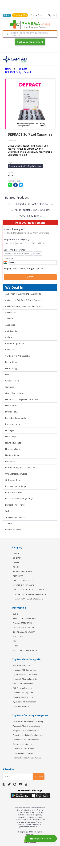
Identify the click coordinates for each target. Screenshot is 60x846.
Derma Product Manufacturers (26, 739)
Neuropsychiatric (13, 449)
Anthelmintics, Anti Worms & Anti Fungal (23, 294)
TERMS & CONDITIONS (22, 571)
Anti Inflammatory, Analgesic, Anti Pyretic (23, 306)
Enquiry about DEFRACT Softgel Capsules (30, 268)
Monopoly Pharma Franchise (25, 679)
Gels (7, 374)
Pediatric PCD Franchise (23, 697)
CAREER (16, 562)
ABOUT (16, 553)
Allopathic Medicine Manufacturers (28, 735)
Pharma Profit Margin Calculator (29, 594)
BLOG (15, 614)
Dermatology (11, 368)
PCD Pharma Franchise (22, 688)
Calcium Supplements (15, 343)
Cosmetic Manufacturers (23, 744)
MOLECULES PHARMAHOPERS (25, 650)
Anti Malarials (11, 312)
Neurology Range (13, 442)
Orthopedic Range (13, 480)
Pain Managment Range (15, 486)
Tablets (8, 523)
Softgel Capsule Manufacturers (26, 730)
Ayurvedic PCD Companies (24, 702)
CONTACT (17, 558)
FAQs (15, 641)
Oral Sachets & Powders (16, 473)
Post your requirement (30, 41)
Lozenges (9, 430)
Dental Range (11, 362)
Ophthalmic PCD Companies (25, 674)
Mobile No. (9, 258)
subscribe (39, 777)
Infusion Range (12, 411)
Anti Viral (9, 318)
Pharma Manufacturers (23, 753)
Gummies (9, 387)
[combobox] (30, 34)
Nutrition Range (12, 455)
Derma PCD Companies (23, 692)
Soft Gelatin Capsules (14, 517)
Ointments (10, 461)
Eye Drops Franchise (21, 665)
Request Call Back (40, 838)
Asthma (8, 337)
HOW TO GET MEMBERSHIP (24, 618)
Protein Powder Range (15, 505)
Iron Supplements (13, 424)
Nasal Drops (11, 436)
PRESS (15, 646)
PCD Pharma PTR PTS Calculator (28, 590)
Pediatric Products (13, 492)
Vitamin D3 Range (13, 529)
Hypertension (11, 405)
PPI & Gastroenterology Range (19, 498)
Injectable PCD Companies (24, 670)
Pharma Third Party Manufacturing (28, 721)
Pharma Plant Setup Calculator (28, 599)
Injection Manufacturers (23, 748)
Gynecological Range (14, 393)
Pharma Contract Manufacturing (26, 758)
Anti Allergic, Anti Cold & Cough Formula (23, 300)
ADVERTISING (18, 636)
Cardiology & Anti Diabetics (17, 356)
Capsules (9, 349)
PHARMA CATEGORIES (22, 623)
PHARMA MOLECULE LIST (23, 627)
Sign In (51, 15)
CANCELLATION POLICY (23, 580)
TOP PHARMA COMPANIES (24, 632)
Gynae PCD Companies (23, 683)
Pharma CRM (20, 15)
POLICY (16, 567)
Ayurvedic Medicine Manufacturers (28, 726)
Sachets (8, 511)
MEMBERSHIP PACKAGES (23, 585)
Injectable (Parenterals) (15, 418)
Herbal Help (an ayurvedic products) (21, 399)
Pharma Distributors (21, 706)
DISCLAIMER (18, 576)
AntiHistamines (12, 331)
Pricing (7, 15)
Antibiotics (10, 325)
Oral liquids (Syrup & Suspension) (20, 467)
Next (30, 277)
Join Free (36, 15)
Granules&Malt (12, 380)
